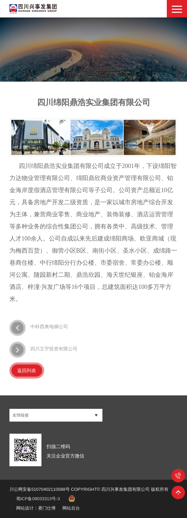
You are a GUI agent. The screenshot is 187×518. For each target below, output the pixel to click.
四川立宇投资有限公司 (43, 349)
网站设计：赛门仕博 (36, 508)
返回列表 (26, 370)
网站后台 (71, 508)
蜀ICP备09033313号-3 (38, 498)
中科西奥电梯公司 (38, 327)
